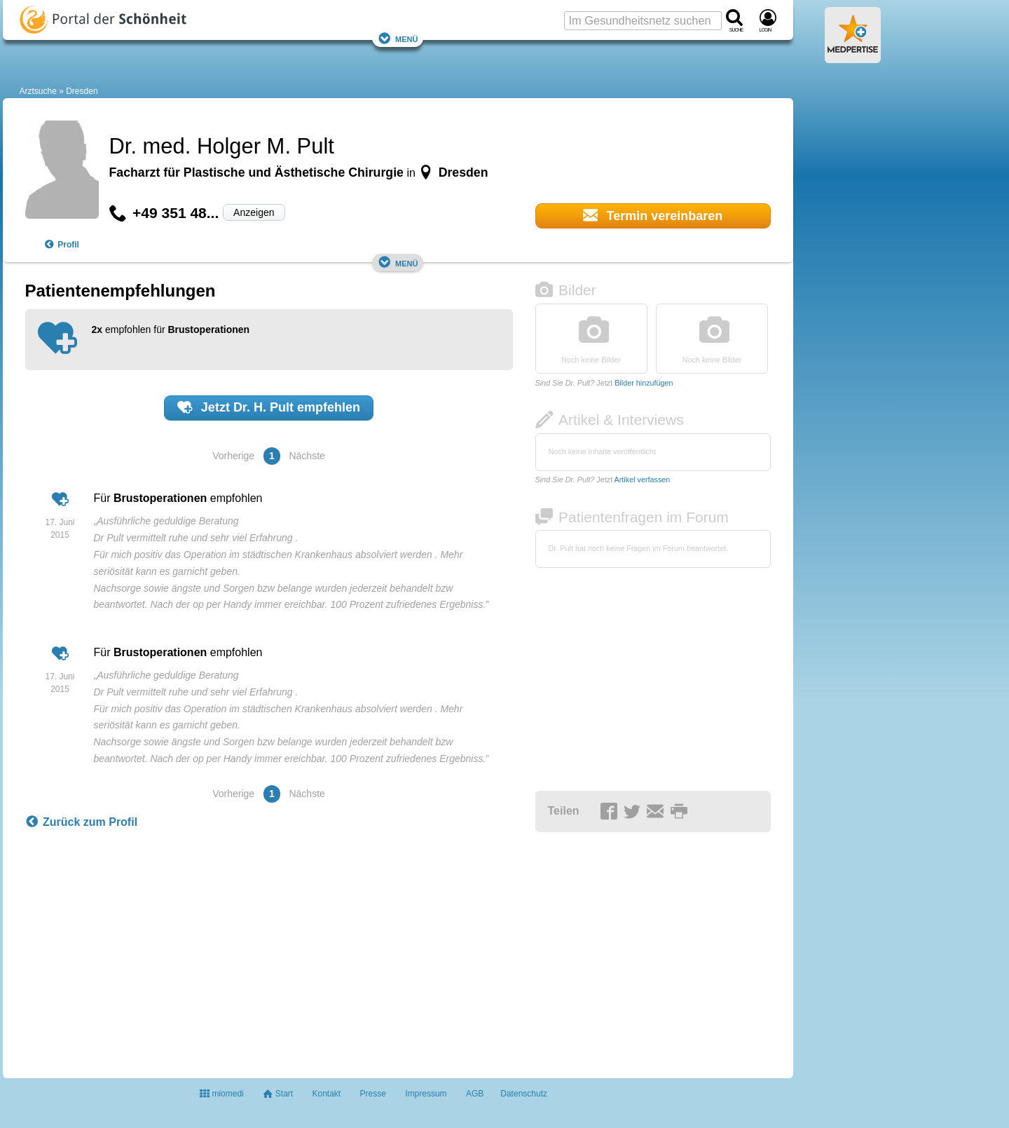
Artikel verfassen (643, 479)
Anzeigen (253, 212)
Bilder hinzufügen (644, 383)
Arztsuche (38, 91)
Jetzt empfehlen (268, 407)
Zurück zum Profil (81, 822)
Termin (653, 215)
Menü (398, 38)
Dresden (81, 91)
